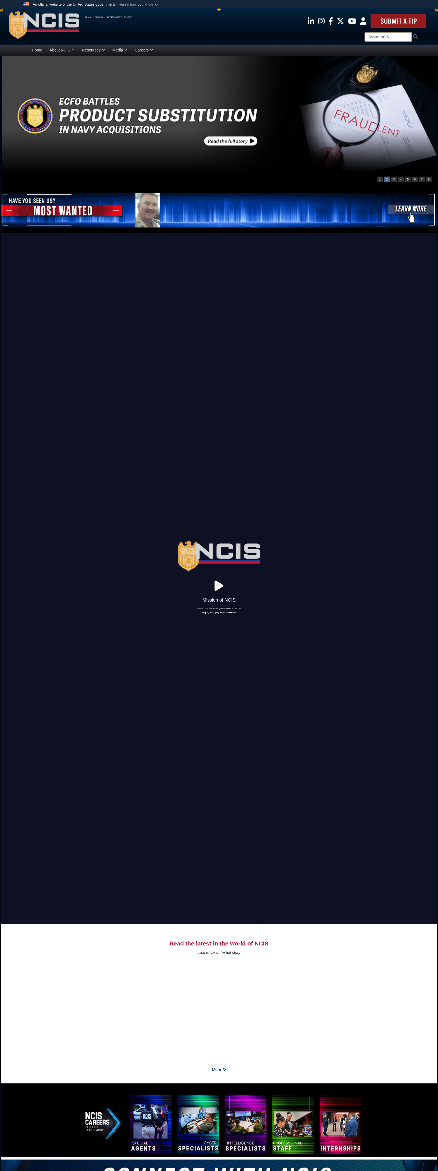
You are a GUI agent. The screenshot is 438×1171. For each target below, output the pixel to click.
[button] (138, 4)
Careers (144, 50)
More (219, 896)
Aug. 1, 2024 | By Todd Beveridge (219, 526)
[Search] (388, 37)
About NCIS (62, 50)
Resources (93, 50)
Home (37, 50)
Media (119, 50)
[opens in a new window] (311, 20)
